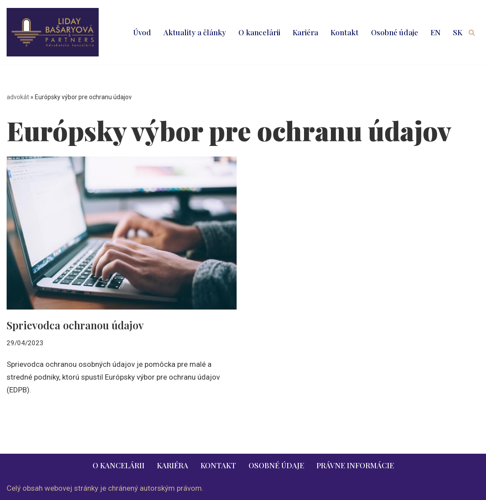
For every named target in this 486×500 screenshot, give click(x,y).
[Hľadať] (471, 32)
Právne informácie (355, 465)
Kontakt (344, 32)
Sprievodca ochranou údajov (75, 325)
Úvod (142, 32)
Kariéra (305, 32)
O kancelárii (259, 32)
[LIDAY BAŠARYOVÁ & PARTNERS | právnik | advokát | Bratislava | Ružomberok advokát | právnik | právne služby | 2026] (53, 32)
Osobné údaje (394, 32)
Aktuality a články (194, 32)
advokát (18, 97)
